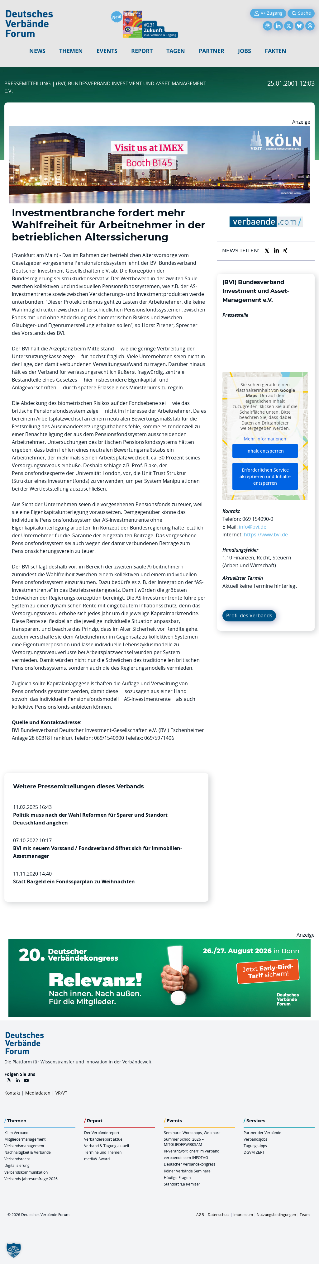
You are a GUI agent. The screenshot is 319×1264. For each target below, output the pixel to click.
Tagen (175, 51)
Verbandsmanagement (24, 1145)
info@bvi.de (252, 526)
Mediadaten (37, 1093)
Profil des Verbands (249, 615)
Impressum (243, 1214)
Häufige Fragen (177, 1177)
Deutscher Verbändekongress (190, 1164)
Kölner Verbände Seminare (187, 1170)
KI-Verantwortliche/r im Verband (191, 1150)
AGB (200, 1214)
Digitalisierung (17, 1165)
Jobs (244, 51)
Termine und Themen (102, 1152)
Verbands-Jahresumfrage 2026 (31, 1178)
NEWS (37, 51)
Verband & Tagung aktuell (106, 1145)
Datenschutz (219, 1214)
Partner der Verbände (262, 1132)
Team (305, 1214)
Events (107, 51)
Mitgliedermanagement (24, 1139)
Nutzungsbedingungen (276, 1214)
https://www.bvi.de (266, 534)
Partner (211, 51)
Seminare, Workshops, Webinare (192, 1132)
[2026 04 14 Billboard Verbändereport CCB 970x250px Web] (159, 129)
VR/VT (61, 1093)
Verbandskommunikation (26, 1172)
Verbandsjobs (255, 1139)
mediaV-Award (97, 1158)
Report (142, 51)
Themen (71, 51)
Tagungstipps (255, 1145)
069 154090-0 (257, 519)
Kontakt (12, 1093)
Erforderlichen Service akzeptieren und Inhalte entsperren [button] (265, 476)
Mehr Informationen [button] (265, 439)
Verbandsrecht (17, 1158)
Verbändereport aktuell (104, 1139)
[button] (13, 1250)
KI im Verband (16, 1132)
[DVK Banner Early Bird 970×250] (159, 942)
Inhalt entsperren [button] (265, 451)
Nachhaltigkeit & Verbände (27, 1152)
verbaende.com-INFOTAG (186, 1157)
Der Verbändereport (101, 1132)
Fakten (275, 51)
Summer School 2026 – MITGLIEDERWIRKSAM (184, 1142)
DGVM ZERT (254, 1152)
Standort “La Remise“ (182, 1183)
